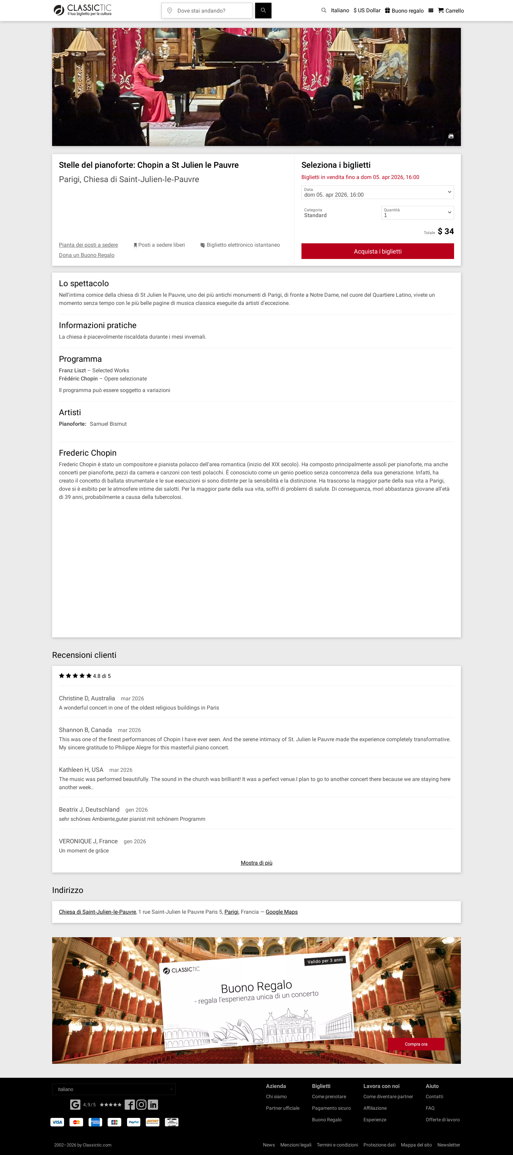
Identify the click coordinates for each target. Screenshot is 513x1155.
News (269, 1145)
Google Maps (282, 912)
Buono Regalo (327, 1119)
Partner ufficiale (282, 1108)
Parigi (231, 912)
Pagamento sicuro (331, 1108)
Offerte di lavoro (443, 1119)
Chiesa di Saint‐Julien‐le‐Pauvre (97, 912)
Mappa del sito (416, 1145)
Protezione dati (379, 1145)
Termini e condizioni (337, 1145)
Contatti (434, 1096)
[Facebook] (75, 1104)
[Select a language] (114, 1089)
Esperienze (374, 1119)
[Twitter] (141, 1106)
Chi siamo (276, 1096)
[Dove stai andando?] (211, 8)
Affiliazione (375, 1108)
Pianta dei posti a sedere (88, 245)
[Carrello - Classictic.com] (451, 10)
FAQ (430, 1108)
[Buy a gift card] (256, 1000)
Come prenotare (329, 1096)
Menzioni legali (295, 1145)
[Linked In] (153, 1106)
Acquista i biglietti (378, 251)
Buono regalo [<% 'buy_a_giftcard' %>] (404, 10)
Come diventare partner (388, 1096)
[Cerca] (263, 10)
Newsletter (448, 1145)
